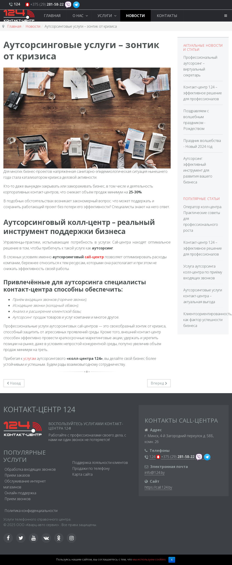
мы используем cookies (149, 559)
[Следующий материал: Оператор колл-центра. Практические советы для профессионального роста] (159, 383)
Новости (135, 15)
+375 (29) (47, 4)
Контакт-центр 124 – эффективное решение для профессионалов (202, 93)
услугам (29, 358)
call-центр (94, 256)
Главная (52, 15)
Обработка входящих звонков (30, 469)
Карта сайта (82, 474)
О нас (78, 15)
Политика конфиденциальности (31, 510)
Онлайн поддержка (20, 492)
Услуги (105, 15)
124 (152, 456)
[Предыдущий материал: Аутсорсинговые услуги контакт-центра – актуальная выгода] (13, 383)
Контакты (167, 15)
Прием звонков (18, 498)
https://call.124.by (158, 487)
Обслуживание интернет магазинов (24, 484)
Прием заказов (17, 475)
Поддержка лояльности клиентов (100, 462)
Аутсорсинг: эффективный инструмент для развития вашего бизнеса (197, 170)
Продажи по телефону (91, 468)
